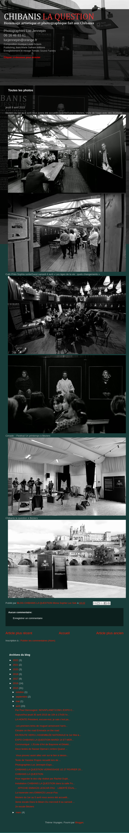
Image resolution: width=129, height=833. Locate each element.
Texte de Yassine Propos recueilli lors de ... (38, 760)
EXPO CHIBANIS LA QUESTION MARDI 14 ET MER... (44, 739)
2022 (16, 660)
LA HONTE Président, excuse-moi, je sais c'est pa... (42, 719)
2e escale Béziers (24, 806)
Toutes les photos (20, 90)
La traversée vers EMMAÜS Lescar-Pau (36, 792)
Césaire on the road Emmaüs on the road (37, 730)
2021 (16, 664)
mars (19, 812)
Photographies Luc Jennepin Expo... (34, 764)
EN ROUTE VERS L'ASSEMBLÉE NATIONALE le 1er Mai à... (48, 735)
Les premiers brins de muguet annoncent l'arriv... (41, 725)
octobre (20, 692)
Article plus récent (19, 633)
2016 (16, 683)
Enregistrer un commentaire (27, 618)
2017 (16, 678)
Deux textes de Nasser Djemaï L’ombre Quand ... (41, 749)
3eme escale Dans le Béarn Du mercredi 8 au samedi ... (45, 802)
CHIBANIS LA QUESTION (29, 774)
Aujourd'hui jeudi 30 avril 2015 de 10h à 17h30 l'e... (42, 714)
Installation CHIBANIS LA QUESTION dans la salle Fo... (45, 783)
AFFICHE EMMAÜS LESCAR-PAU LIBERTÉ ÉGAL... (45, 788)
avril (18, 706)
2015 (16, 688)
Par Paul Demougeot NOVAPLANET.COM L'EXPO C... (44, 710)
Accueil (64, 633)
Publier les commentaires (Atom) (37, 640)
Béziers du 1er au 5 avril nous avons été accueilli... (42, 797)
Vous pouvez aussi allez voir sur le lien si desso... (41, 755)
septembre (22, 696)
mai (18, 701)
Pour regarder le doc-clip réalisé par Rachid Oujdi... (42, 778)
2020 (16, 669)
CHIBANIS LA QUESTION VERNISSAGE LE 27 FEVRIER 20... (49, 769)
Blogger (79, 822)
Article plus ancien (109, 633)
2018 (16, 674)
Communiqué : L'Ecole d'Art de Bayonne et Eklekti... (43, 744)
